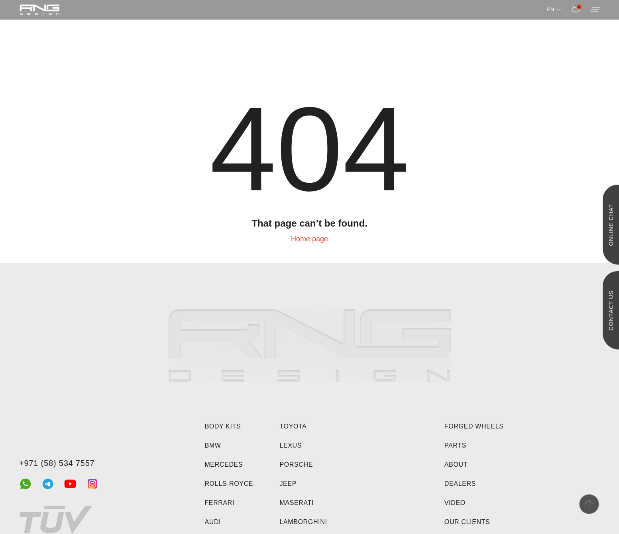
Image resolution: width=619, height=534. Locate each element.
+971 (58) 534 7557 (57, 463)
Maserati (296, 502)
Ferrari (219, 502)
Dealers (460, 483)
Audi (212, 521)
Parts (455, 445)
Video (455, 502)
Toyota (293, 426)
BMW (212, 445)
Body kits (222, 426)
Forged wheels (474, 426)
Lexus (290, 445)
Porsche (296, 464)
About (456, 464)
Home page (309, 239)
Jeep (288, 483)
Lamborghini (303, 521)
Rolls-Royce (228, 483)
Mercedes (223, 464)
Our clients (467, 521)
